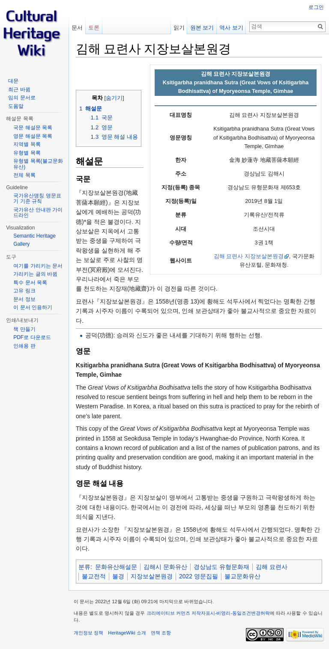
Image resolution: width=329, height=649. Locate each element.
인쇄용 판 (24, 346)
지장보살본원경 (152, 576)
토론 (93, 27)
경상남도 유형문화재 (221, 566)
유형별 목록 (26, 153)
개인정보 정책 (88, 632)
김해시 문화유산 (165, 566)
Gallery (21, 244)
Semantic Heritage (34, 236)
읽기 (179, 27)
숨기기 (114, 98)
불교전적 (94, 576)
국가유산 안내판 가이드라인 (38, 213)
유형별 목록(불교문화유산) (38, 164)
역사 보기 (231, 27)
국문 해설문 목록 (32, 128)
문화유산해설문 (116, 566)
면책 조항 (161, 632)
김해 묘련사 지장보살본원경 (249, 256)
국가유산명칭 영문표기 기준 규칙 (37, 199)
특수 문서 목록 (30, 283)
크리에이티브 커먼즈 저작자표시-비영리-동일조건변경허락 (208, 613)
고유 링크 (24, 291)
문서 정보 (24, 299)
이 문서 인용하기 (32, 307)
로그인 (316, 7)
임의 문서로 (21, 98)
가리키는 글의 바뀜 (35, 274)
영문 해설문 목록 (32, 136)
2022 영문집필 (198, 576)
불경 (118, 576)
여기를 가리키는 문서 (38, 266)
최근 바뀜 (19, 89)
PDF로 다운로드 (32, 337)
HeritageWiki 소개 (127, 632)
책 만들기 (24, 329)
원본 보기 (202, 27)
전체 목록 (24, 175)
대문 (13, 81)
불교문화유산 (242, 576)
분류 (84, 566)
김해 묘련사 (271, 566)
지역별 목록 (26, 144)
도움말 (16, 106)
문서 (77, 27)
